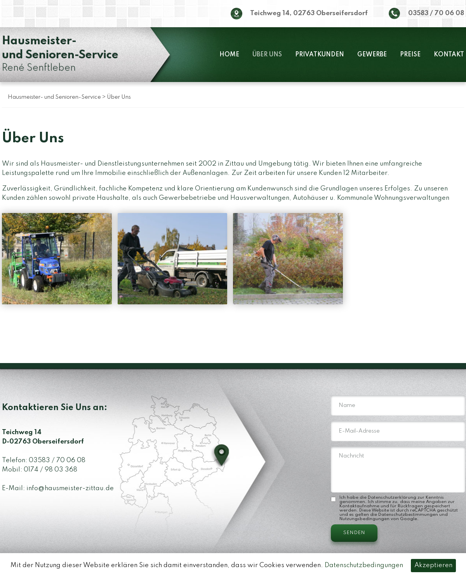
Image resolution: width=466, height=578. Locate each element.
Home (229, 55)
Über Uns (267, 55)
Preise (410, 55)
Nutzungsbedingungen (364, 519)
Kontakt (449, 55)
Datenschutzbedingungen (364, 565)
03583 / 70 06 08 (436, 13)
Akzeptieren (433, 565)
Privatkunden (319, 55)
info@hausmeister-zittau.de (70, 488)
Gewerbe (372, 55)
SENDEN (354, 533)
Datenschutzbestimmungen (408, 514)
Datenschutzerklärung (392, 497)
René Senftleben (60, 54)
